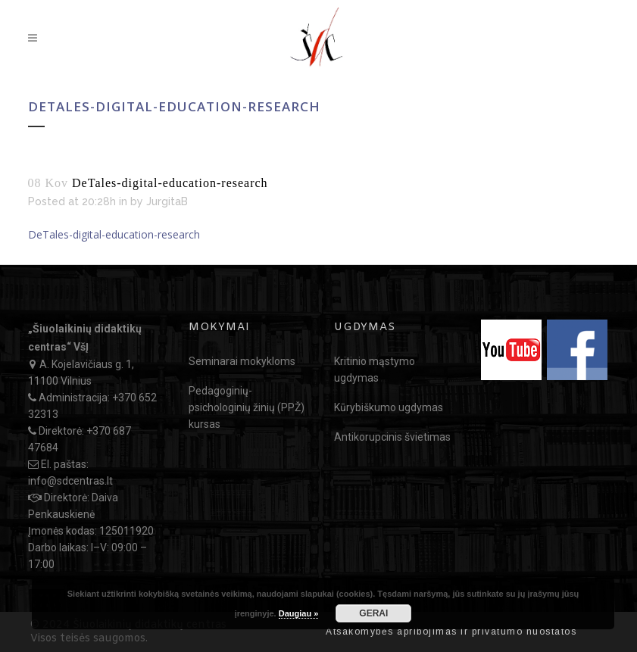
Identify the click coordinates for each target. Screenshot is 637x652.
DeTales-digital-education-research (114, 234)
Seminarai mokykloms (242, 361)
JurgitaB (167, 201)
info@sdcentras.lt (70, 481)
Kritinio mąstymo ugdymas (374, 369)
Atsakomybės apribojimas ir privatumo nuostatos (451, 631)
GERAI (373, 613)
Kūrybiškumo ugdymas (388, 407)
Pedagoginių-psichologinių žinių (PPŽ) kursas (246, 407)
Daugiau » (299, 613)
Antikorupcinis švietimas (392, 437)
